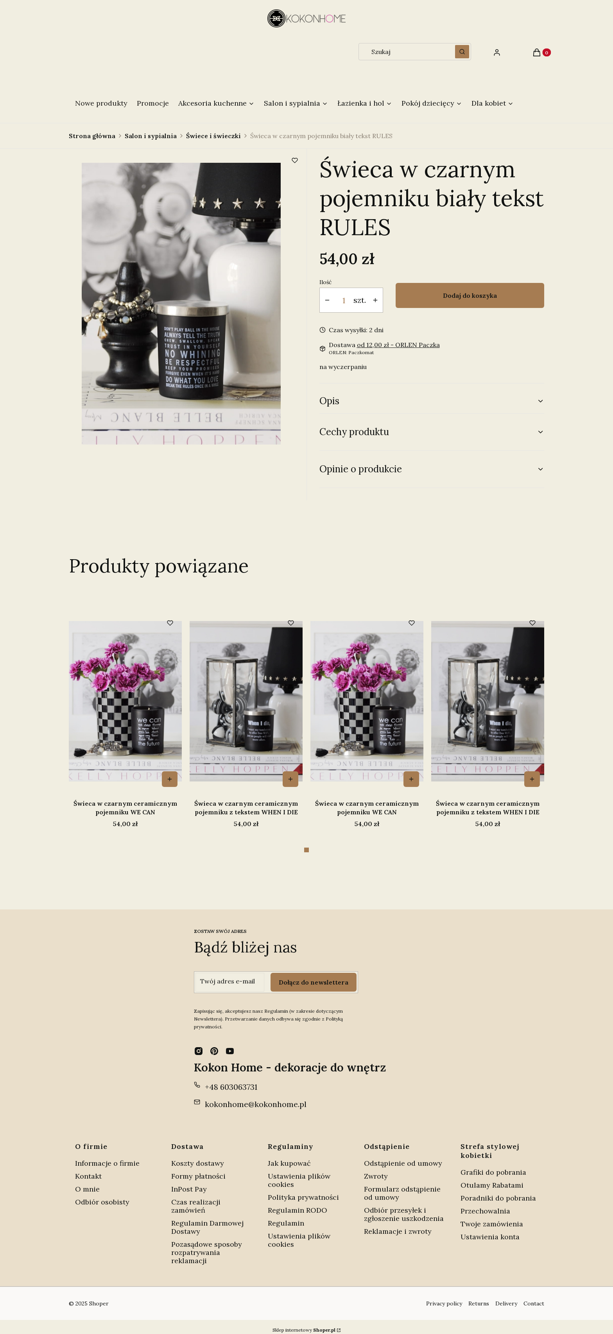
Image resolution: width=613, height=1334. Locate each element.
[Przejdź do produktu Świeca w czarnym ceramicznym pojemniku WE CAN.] (125, 701)
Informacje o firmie (107, 1156)
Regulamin (286, 1216)
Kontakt (88, 1169)
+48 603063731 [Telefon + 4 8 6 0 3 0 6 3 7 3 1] (231, 1081)
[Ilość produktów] (344, 300)
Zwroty (376, 1169)
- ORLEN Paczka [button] (398, 345)
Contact (533, 1297)
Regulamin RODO (297, 1203)
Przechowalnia (485, 1204)
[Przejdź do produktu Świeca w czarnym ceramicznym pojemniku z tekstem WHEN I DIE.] (246, 701)
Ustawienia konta (490, 1230)
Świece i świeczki (213, 136)
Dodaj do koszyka (470, 295)
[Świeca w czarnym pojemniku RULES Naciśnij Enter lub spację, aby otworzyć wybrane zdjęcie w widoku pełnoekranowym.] (181, 304)
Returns (478, 1297)
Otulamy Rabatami (492, 1178)
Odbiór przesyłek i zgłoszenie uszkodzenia (404, 1208)
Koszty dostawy (197, 1156)
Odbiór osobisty (102, 1195)
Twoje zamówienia (492, 1217)
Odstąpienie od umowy (403, 1156)
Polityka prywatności (303, 1190)
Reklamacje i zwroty (398, 1225)
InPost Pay (189, 1182)
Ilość (325, 282)
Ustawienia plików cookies (299, 1174)
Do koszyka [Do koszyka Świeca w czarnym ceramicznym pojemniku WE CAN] (170, 779)
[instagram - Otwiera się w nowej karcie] (198, 1045)
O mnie (87, 1182)
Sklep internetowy (303, 1324)
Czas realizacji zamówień (195, 1199)
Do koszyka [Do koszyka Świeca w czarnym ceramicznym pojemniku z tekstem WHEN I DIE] (290, 779)
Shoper (99, 1297)
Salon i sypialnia (151, 136)
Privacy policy (444, 1297)
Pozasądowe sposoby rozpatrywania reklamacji (206, 1246)
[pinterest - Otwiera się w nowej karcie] (214, 1045)
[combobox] (404, 51)
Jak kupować (289, 1156)
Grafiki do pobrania (493, 1165)
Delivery (506, 1297)
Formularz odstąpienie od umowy (402, 1186)
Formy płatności (198, 1169)
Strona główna (92, 136)
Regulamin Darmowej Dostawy (207, 1221)
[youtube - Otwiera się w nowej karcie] (230, 1045)
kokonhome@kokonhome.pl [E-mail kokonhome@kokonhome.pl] (255, 1098)
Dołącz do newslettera (313, 976)
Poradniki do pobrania (498, 1191)
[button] (462, 51)
